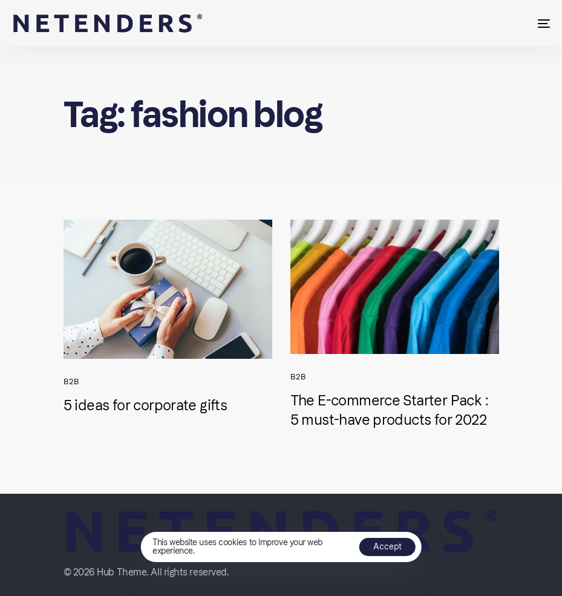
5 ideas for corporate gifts (145, 405)
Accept (387, 547)
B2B (72, 381)
